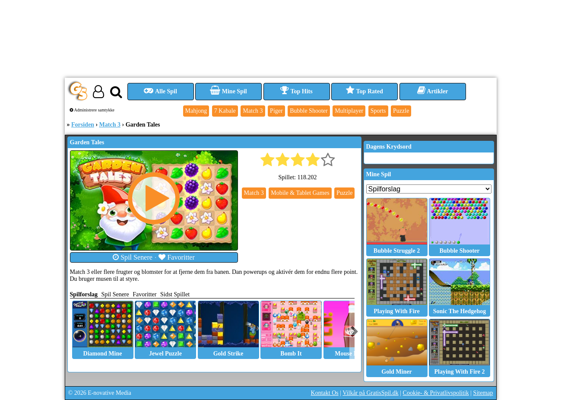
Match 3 (109, 124)
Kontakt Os (325, 393)
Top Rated (364, 91)
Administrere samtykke (92, 110)
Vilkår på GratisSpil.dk (370, 393)
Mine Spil (228, 91)
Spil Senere (132, 257)
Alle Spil (160, 91)
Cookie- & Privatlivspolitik (436, 393)
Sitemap (483, 393)
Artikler (432, 91)
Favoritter (176, 257)
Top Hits (296, 91)
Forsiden (82, 124)
